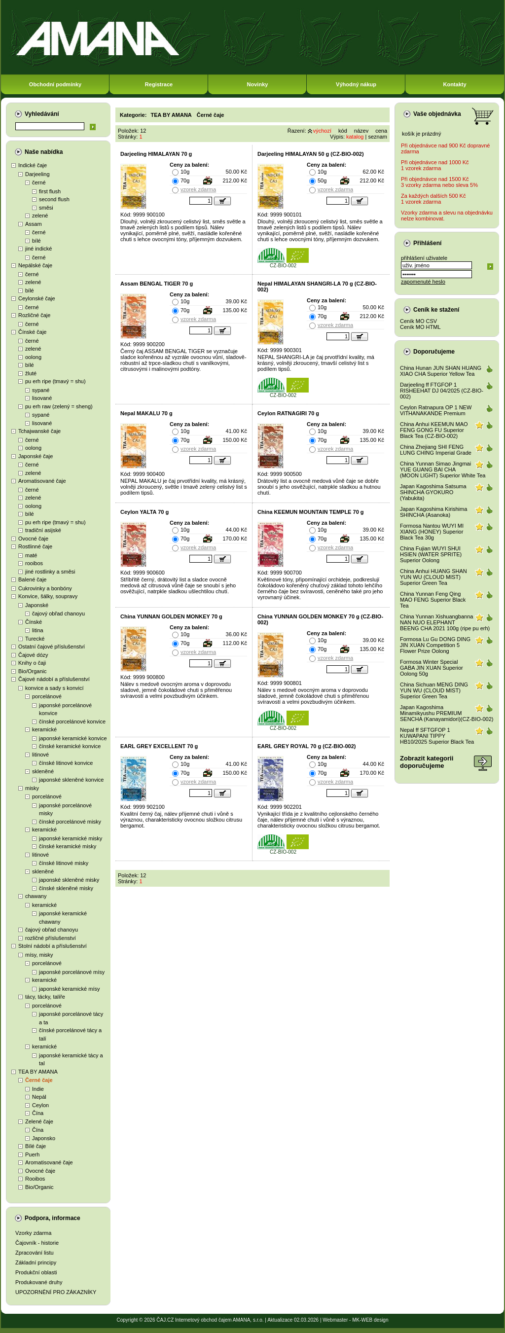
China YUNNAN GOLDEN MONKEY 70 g (171, 616)
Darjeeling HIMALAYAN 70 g (156, 154)
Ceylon (40, 1105)
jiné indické (38, 249)
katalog (354, 137)
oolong (33, 357)
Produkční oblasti (36, 1272)
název (361, 131)
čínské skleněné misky (66, 888)
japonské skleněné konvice (71, 780)
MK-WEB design (370, 1320)
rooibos (34, 563)
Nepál (39, 1097)
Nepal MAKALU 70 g (146, 413)
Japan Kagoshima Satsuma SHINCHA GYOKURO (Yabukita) (433, 492)
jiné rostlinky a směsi (50, 572)
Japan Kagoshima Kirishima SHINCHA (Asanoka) (433, 512)
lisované (42, 398)
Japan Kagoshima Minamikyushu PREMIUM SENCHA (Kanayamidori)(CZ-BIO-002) (447, 713)
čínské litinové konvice (66, 763)
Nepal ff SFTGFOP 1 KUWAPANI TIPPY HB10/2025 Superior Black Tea (437, 736)
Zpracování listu (34, 1253)
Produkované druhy (38, 1282)
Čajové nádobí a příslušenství (54, 679)
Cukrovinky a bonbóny (45, 588)
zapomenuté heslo (423, 282)
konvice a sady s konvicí (54, 688)
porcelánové (47, 696)
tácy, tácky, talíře (45, 997)
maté (31, 555)
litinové (40, 754)
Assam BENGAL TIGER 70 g (156, 284)
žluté (30, 373)
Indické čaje (32, 165)
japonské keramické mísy (69, 989)
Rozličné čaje (34, 315)
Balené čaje (32, 579)
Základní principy (35, 1262)
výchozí (322, 131)
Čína (37, 1113)
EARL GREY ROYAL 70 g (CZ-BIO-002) (306, 746)
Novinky (257, 84)
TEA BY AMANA (38, 1072)
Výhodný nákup (356, 84)
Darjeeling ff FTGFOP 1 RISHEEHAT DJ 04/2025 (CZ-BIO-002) (441, 390)
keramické (44, 729)
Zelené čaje (39, 1121)
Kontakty (454, 84)
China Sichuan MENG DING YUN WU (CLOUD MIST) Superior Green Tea (434, 690)
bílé (36, 241)
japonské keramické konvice (73, 738)
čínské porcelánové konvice (72, 721)
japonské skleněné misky (69, 880)
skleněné (43, 771)
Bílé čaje (35, 1146)
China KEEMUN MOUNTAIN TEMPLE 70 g (310, 512)
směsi (46, 208)
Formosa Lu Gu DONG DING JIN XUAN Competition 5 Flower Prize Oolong (435, 645)
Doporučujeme (434, 351)
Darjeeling (37, 174)
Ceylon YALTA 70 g (144, 512)
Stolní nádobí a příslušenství (52, 946)
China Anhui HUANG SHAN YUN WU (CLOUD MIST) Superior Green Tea (433, 577)
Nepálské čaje (35, 265)
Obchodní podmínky (55, 84)
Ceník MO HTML (420, 327)
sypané (40, 390)
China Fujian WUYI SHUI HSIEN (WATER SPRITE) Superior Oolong (431, 554)
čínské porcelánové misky (70, 822)
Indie (38, 1089)
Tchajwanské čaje (39, 431)
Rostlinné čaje (35, 546)
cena (381, 131)
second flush (54, 199)
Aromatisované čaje (42, 481)
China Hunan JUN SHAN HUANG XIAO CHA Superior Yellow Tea (440, 371)
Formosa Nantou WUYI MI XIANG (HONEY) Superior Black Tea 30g (432, 531)
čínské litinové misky (63, 863)
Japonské (36, 605)
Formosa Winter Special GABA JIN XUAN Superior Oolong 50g (431, 668)
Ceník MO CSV (418, 321)
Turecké (34, 639)
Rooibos (35, 1179)
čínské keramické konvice (70, 746)
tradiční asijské (43, 530)
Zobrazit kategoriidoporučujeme (426, 762)
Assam (33, 224)
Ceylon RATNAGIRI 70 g (288, 413)
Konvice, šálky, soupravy (47, 596)
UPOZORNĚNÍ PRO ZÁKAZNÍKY (55, 1292)
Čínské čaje (32, 332)
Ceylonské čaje (36, 298)
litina (37, 630)
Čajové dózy (33, 655)
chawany (35, 896)
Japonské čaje (35, 456)
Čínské (33, 622)
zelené (40, 215)
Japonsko (43, 1138)
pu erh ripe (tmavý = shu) (55, 381)
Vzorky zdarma (33, 1233)
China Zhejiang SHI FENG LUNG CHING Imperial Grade (435, 450)
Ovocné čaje (33, 538)
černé (39, 182)
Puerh (32, 1154)
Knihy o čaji (32, 663)
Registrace (159, 84)
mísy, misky (39, 955)
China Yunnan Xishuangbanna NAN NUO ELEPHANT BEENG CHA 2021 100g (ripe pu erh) (445, 622)
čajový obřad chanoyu (58, 613)
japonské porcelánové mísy (72, 972)
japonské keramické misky (70, 838)
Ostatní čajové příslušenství (51, 646)
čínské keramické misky (67, 846)
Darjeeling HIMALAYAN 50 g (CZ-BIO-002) (310, 154)
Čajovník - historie (37, 1243)
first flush (50, 191)
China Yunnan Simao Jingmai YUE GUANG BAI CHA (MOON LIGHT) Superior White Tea (442, 469)
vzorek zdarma (198, 189)
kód (342, 131)
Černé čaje (39, 1080)
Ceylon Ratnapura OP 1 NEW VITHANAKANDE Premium (435, 410)
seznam (377, 137)
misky (32, 788)
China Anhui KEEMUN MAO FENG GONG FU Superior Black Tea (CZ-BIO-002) (434, 430)
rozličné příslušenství (50, 938)
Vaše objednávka (437, 113)
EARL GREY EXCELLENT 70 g (159, 746)
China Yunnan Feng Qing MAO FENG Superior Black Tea (433, 600)
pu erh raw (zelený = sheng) (59, 406)
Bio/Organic (32, 671)
